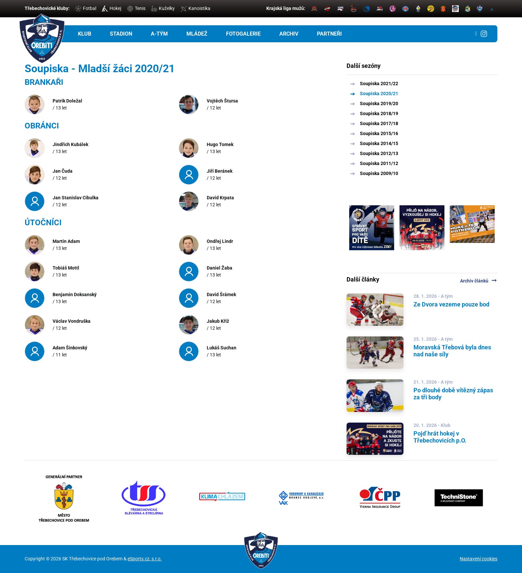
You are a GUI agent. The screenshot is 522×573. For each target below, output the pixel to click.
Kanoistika (195, 8)
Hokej (111, 8)
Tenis (136, 8)
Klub (84, 34)
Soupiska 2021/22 (379, 83)
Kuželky (163, 8)
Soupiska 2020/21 (379, 93)
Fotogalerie (243, 34)
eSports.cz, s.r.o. (145, 558)
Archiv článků (478, 281)
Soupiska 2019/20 (379, 103)
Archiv (288, 34)
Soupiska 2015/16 (379, 133)
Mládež (196, 34)
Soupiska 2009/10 (379, 173)
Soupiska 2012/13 (379, 153)
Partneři (329, 34)
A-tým (159, 34)
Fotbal (85, 8)
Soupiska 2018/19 (379, 113)
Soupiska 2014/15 (379, 143)
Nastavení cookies (478, 558)
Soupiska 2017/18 (379, 123)
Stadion (121, 34)
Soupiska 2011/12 (379, 163)
